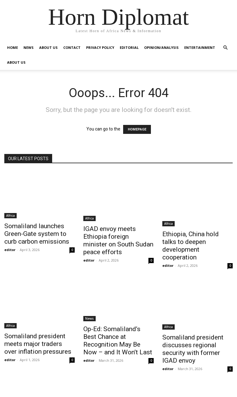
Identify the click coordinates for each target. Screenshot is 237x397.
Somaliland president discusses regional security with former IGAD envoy (192, 349)
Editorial (129, 47)
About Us (48, 47)
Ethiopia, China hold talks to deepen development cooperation (190, 245)
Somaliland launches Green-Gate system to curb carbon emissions (36, 233)
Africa (10, 215)
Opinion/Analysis (161, 47)
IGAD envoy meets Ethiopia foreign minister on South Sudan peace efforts (118, 240)
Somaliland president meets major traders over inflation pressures (37, 343)
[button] (225, 48)
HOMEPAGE (137, 129)
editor (9, 249)
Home (12, 47)
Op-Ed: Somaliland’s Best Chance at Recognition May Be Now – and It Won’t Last (117, 340)
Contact (72, 47)
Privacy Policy (100, 47)
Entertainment (199, 47)
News (28, 47)
